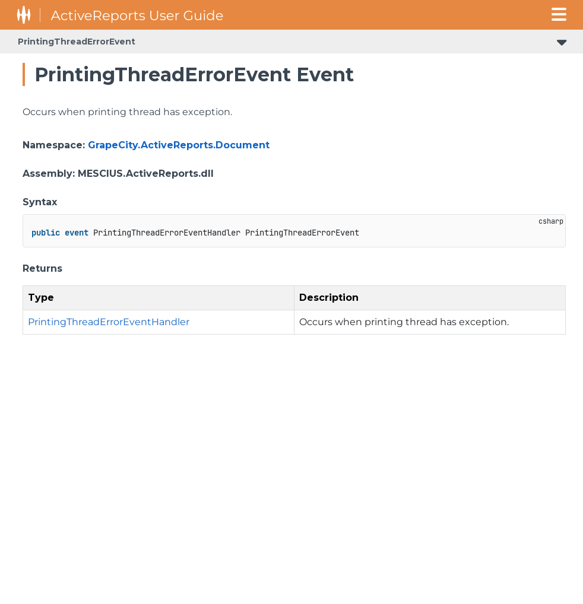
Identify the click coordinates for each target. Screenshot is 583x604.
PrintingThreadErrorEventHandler (108, 322)
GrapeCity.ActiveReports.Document (179, 145)
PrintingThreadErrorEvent (76, 41)
